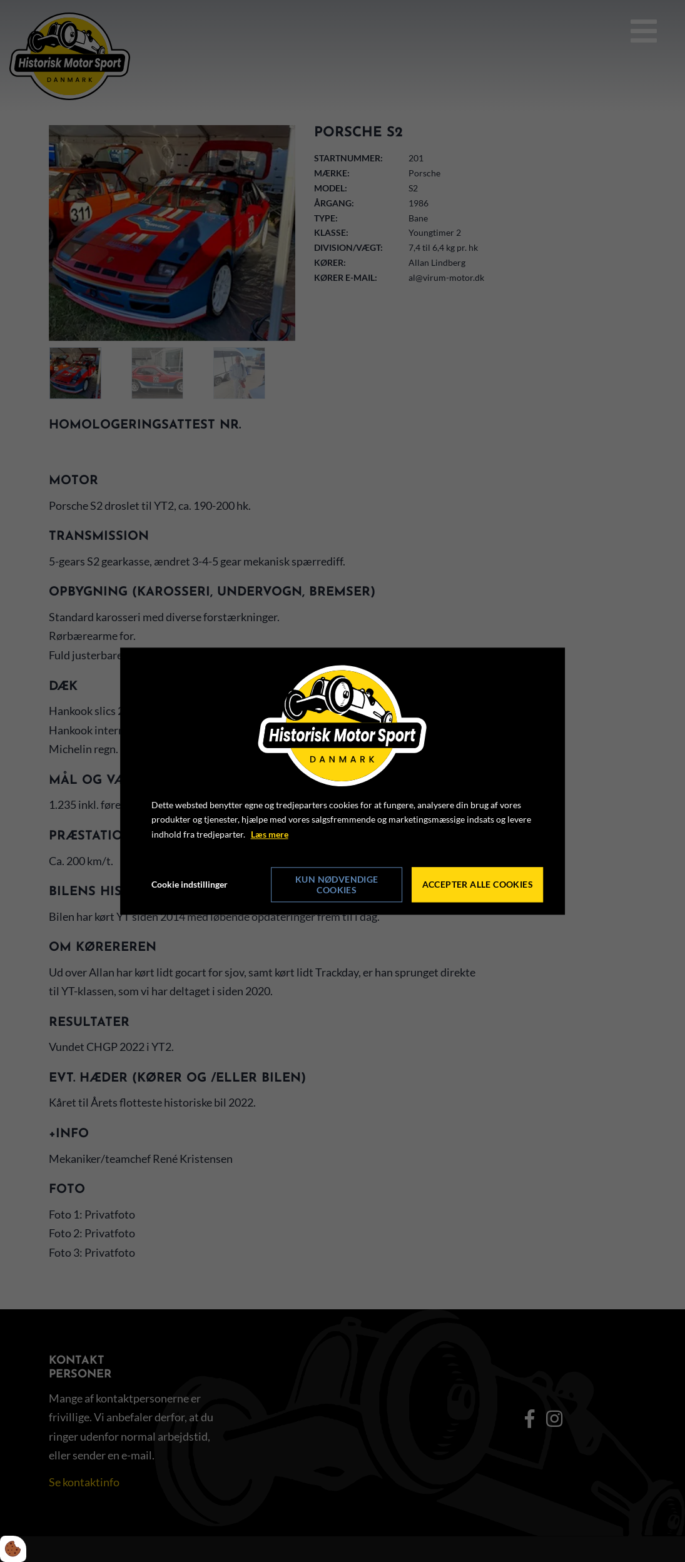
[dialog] (343, 781)
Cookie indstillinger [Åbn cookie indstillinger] (189, 884)
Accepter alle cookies (477, 885)
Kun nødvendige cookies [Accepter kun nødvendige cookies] (336, 884)
